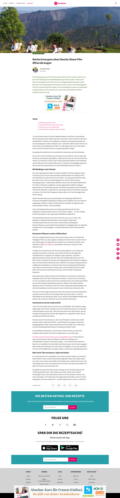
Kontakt (60, 479)
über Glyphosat (49, 244)
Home (5, 3)
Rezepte (11, 3)
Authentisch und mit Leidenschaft (49, 127)
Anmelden (72, 407)
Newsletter (60, 482)
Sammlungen (20, 3)
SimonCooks (46, 69)
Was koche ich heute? (44, 476)
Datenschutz (91, 479)
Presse (76, 479)
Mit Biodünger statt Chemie (47, 122)
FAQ (60, 476)
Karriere (76, 482)
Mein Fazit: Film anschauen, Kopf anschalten (52, 129)
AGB (91, 476)
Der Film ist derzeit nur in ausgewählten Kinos (52, 337)
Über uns (75, 476)
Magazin (30, 3)
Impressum (91, 482)
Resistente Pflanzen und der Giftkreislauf (51, 125)
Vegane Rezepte (44, 484)
